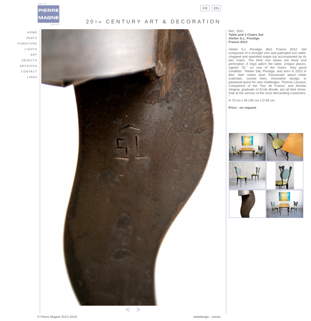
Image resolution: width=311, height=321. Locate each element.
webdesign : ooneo (207, 317)
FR (204, 8)
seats (31, 38)
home (32, 32)
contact (29, 71)
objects (29, 60)
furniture (27, 43)
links (32, 77)
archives (28, 65)
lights (31, 49)
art (34, 54)
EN (216, 8)
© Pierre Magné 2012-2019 (57, 317)
